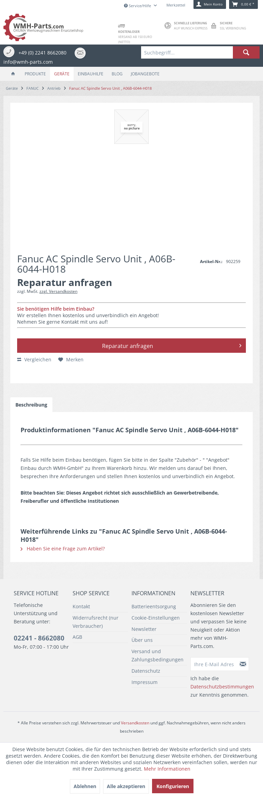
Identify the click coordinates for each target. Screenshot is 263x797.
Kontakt (81, 606)
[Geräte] (62, 74)
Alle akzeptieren (126, 786)
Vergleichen (34, 359)
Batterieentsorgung (154, 606)
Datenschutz (146, 671)
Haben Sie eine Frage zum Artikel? (63, 548)
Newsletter (144, 629)
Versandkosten (135, 723)
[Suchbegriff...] (200, 52)
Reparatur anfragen (172, 345)
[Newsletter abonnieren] (243, 664)
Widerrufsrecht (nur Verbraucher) (95, 621)
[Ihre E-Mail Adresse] (214, 664)
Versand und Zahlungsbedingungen (158, 655)
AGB (77, 637)
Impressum (145, 682)
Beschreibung (31, 404)
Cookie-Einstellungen (156, 617)
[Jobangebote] (145, 74)
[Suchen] (246, 52)
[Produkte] (35, 74)
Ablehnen (85, 786)
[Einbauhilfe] (91, 74)
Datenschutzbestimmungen (222, 686)
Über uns (142, 640)
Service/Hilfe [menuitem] (138, 5)
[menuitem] (200, 52)
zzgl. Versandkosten (58, 291)
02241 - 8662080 (39, 638)
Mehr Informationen (167, 768)
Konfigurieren (172, 786)
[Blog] (117, 74)
